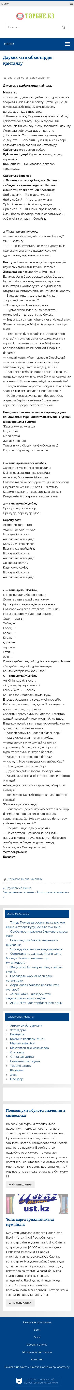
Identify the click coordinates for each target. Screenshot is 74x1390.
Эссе (13, 1075)
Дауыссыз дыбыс (18, 878)
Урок (37, 1329)
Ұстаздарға (18, 1030)
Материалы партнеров (37, 1352)
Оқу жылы (17, 1052)
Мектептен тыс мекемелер (29, 1048)
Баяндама (17, 1034)
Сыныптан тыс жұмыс (25, 1061)
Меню (5, 3)
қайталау (36, 878)
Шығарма (17, 1070)
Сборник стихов (37, 1344)
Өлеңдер (16, 1079)
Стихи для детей (22, 1057)
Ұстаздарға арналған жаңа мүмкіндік (36, 949)
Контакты (37, 1359)
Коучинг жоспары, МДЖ (27, 1039)
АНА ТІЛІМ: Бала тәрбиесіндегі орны (36, 1003)
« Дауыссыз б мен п (17, 888)
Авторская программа (37, 1322)
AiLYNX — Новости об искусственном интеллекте (41, 1381)
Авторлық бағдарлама (26, 1025)
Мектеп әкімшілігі (22, 1043)
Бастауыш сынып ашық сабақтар (29, 77)
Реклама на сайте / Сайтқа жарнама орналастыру (37, 1367)
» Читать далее (20, 1184)
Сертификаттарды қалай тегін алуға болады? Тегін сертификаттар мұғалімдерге (33, 958)
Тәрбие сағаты (20, 1066)
